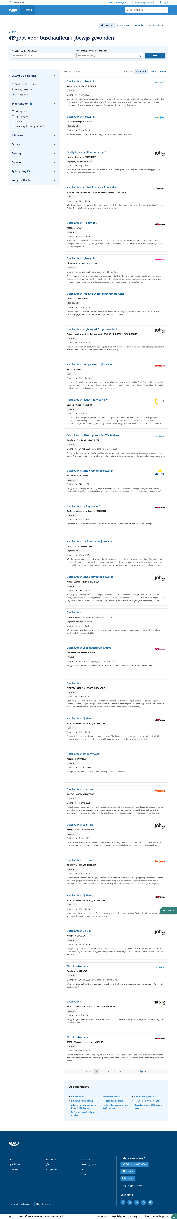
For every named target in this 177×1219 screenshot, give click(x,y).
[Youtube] (136, 1202)
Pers (82, 1169)
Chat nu (129, 1178)
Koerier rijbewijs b (111, 1096)
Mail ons (130, 1171)
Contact (84, 1174)
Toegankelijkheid (118, 1216)
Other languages (160, 1216)
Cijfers (47, 1164)
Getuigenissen (51, 1169)
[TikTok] (150, 1202)
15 (132, 1071)
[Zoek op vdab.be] (146, 10)
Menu (29, 9)
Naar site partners (143, 2)
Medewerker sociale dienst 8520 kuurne (115, 1106)
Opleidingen (14, 1164)
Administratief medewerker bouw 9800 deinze (84, 1106)
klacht (142, 1185)
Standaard (141, 71)
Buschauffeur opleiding (82, 1100)
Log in (165, 2)
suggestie (131, 1185)
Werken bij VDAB (88, 1164)
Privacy (133, 1216)
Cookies (145, 1216)
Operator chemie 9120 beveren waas (148, 1106)
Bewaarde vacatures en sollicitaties (150, 25)
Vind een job (107, 25)
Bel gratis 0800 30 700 (136, 1164)
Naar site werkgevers (118, 2)
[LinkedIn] (129, 1202)
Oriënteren (14, 1169)
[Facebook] (122, 1202)
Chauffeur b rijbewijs (144, 1096)
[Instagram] (143, 1202)
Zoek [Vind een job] (155, 55)
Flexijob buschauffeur (113, 1100)
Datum (153, 71)
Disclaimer (101, 1216)
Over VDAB (85, 1159)
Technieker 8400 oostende (146, 1100)
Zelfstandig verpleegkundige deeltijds (84, 1113)
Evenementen (51, 1159)
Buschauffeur (77, 1096)
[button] (168, 910)
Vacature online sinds (34, 75)
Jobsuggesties (123, 25)
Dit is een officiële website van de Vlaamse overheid (39, 1216)
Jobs (13, 32)
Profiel (163, 71)
